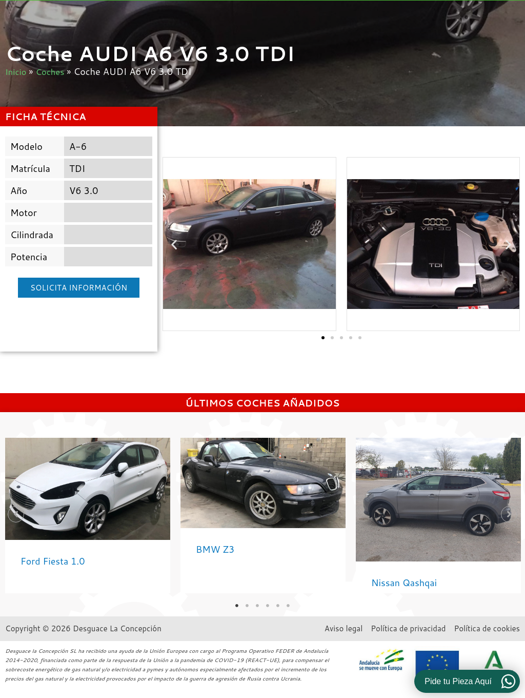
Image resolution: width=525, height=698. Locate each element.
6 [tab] (288, 605)
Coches (53, 71)
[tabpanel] (87, 515)
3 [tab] (257, 605)
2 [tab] (247, 605)
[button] (174, 244)
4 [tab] (267, 605)
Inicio (16, 71)
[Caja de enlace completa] (87, 515)
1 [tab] (237, 605)
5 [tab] (278, 605)
